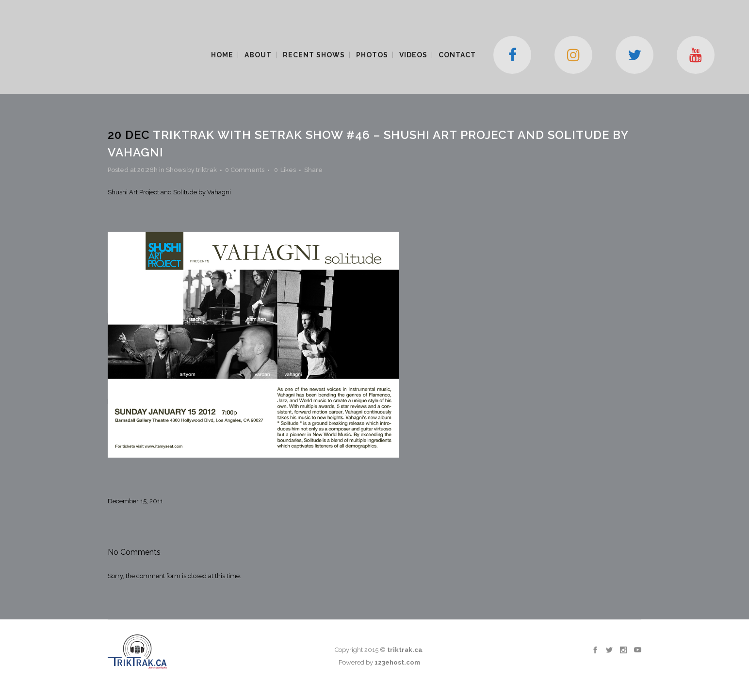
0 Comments (244, 169)
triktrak (206, 169)
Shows (176, 169)
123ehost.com (397, 662)
